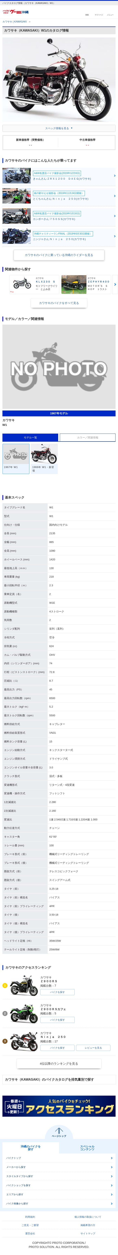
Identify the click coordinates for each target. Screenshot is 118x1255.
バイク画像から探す (17, 1203)
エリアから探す (14, 1194)
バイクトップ (13, 1158)
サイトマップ (88, 1233)
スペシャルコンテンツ (87, 1148)
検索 (87, 15)
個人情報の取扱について (87, 1217)
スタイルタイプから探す (19, 1176)
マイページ (99, 15)
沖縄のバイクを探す (31, 1148)
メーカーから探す (16, 1167)
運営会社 (30, 1233)
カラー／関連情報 (87, 437)
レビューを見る (93, 1047)
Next (115, 284)
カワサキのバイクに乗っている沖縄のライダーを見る (59, 255)
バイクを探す (57, 992)
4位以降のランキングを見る (59, 1063)
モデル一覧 (30, 437)
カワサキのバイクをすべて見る (59, 303)
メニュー (110, 15)
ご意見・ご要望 (30, 1225)
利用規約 (30, 1217)
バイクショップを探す (18, 1185)
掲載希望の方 (88, 1225)
